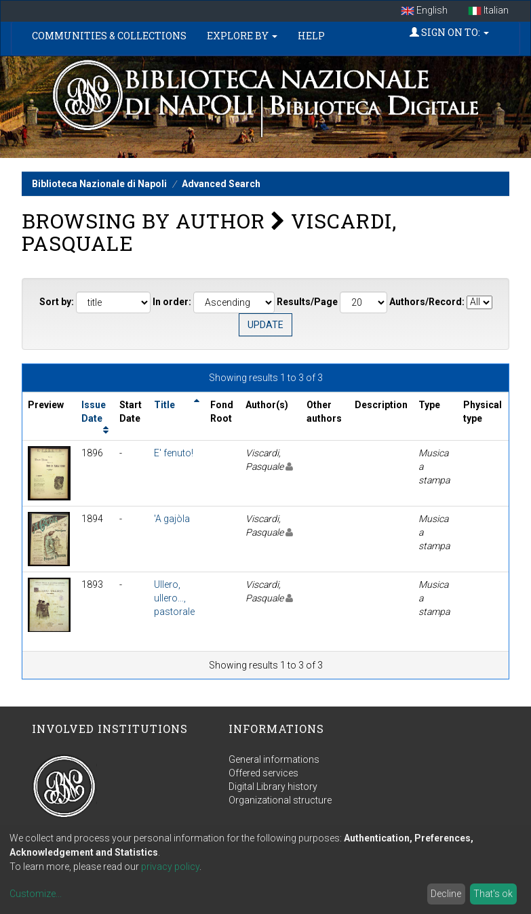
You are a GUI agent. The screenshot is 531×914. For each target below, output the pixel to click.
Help (311, 35)
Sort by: (56, 301)
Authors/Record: (427, 301)
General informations (274, 759)
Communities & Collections (109, 35)
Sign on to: (449, 32)
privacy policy (170, 866)
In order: (172, 301)
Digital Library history (273, 786)
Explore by (242, 35)
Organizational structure (280, 800)
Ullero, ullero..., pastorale (174, 598)
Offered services (263, 773)
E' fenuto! (173, 453)
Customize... (35, 893)
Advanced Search (221, 183)
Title (164, 404)
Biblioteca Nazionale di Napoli (99, 183)
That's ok (493, 893)
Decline (446, 893)
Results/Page (307, 301)
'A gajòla (172, 518)
